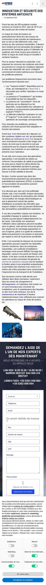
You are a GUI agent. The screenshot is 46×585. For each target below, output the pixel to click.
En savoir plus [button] (23, 574)
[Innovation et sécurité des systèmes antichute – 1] (12, 313)
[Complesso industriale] (34, 313)
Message (9, 455)
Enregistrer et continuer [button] (23, 580)
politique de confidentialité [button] (24, 506)
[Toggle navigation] (43, 3)
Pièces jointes (11, 477)
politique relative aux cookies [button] (13, 518)
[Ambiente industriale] (12, 330)
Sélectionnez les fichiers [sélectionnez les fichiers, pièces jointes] (23, 492)
